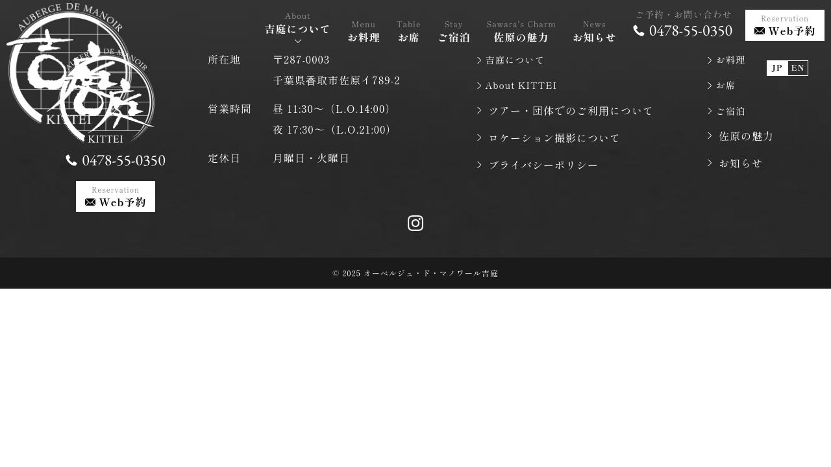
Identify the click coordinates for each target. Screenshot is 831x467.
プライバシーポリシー (543, 168)
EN (798, 57)
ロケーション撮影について (554, 141)
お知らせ (741, 168)
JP (777, 57)
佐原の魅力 (746, 141)
